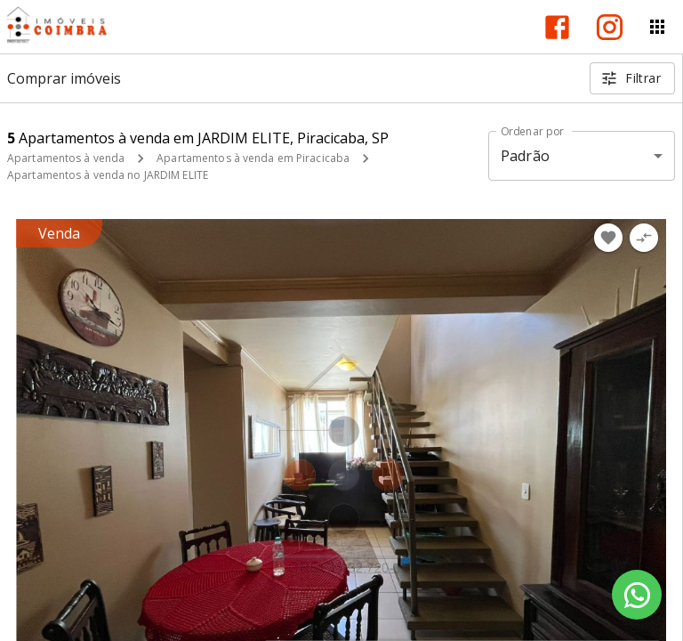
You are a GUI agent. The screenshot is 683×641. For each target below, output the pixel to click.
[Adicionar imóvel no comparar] (644, 237)
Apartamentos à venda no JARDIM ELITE (107, 175)
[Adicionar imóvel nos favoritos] (608, 237)
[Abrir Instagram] (609, 27)
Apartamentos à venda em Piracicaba (253, 158)
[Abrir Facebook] (557, 27)
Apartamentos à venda (66, 158)
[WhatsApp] (637, 595)
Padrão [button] (525, 156)
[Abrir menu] (657, 26)
